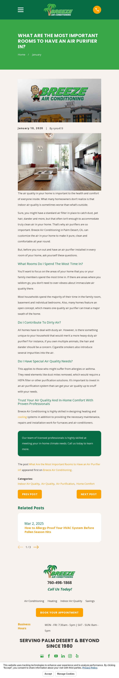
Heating (52, 601)
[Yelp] (77, 656)
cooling (22, 417)
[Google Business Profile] (42, 656)
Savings (90, 601)
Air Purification (65, 483)
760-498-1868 (59, 582)
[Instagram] (70, 656)
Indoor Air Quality (29, 483)
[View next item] (36, 547)
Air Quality (47, 483)
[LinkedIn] (63, 656)
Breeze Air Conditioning (57, 470)
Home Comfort (85, 483)
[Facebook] (49, 656)
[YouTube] (56, 656)
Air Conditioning (34, 601)
